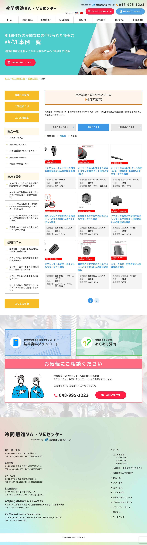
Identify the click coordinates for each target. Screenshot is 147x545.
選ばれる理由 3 (121, 463)
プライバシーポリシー (122, 507)
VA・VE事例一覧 (18, 79)
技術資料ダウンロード (122, 497)
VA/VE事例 (101, 20)
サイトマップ (118, 517)
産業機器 (51, 136)
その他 (74, 136)
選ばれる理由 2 (121, 460)
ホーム (9, 20)
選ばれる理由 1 (121, 457)
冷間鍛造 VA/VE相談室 (123, 473)
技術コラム (119, 20)
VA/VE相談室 (64, 20)
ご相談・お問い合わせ (122, 502)
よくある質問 (138, 20)
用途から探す (33, 79)
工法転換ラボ (46, 20)
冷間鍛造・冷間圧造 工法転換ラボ (127, 468)
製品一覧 (82, 20)
